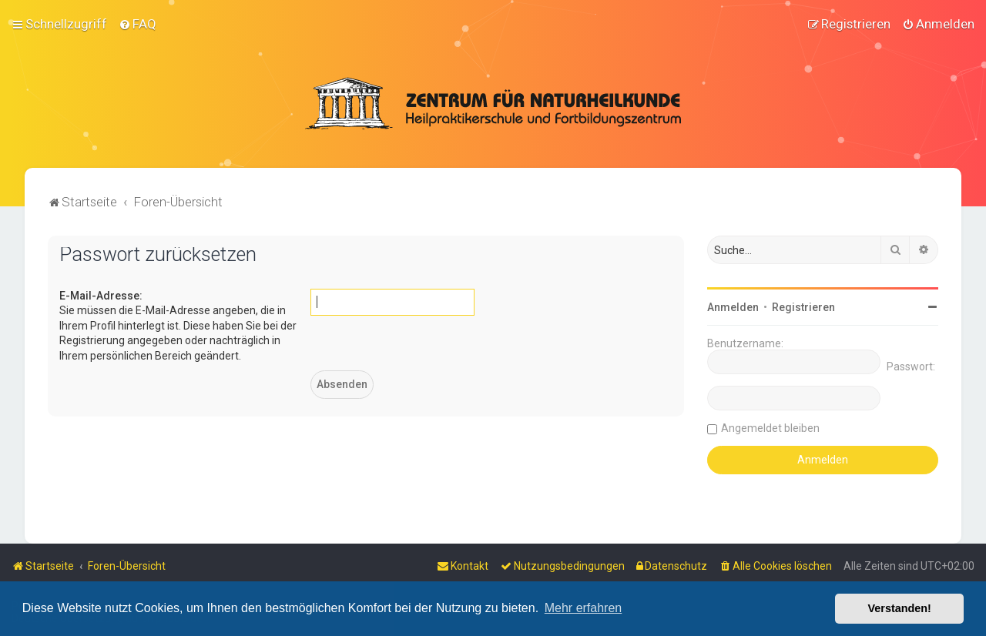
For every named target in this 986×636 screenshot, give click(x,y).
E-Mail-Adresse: (101, 294)
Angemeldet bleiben (770, 426)
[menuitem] (137, 24)
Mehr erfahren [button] (583, 607)
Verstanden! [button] (899, 608)
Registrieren (803, 306)
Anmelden (733, 306)
